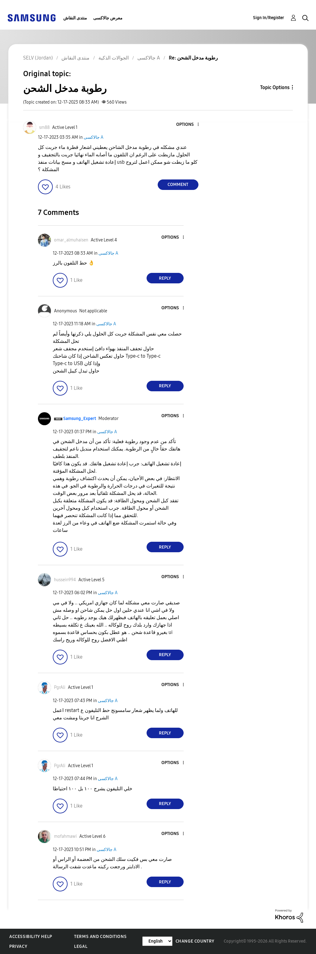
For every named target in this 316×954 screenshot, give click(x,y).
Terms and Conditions (100, 936)
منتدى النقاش (75, 18)
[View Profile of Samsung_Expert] (79, 418)
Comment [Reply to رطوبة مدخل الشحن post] (178, 184)
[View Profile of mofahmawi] (65, 836)
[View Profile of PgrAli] (59, 687)
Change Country (195, 941)
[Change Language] (157, 941)
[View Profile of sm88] (44, 127)
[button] (187, 125)
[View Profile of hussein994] (65, 579)
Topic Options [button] (274, 87)
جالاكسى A (93, 137)
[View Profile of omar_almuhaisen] (71, 240)
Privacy (18, 946)
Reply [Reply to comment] (165, 278)
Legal (80, 946)
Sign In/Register (268, 17)
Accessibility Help (30, 936)
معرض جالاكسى (108, 18)
